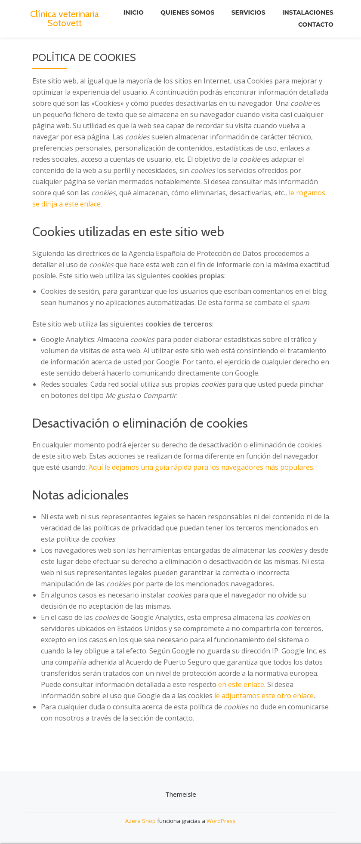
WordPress (221, 821)
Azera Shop (140, 821)
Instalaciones (307, 12)
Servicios (248, 12)
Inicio (133, 12)
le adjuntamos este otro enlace (264, 695)
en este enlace (241, 684)
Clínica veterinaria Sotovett (64, 18)
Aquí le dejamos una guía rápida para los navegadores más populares (201, 467)
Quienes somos (187, 12)
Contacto (315, 24)
